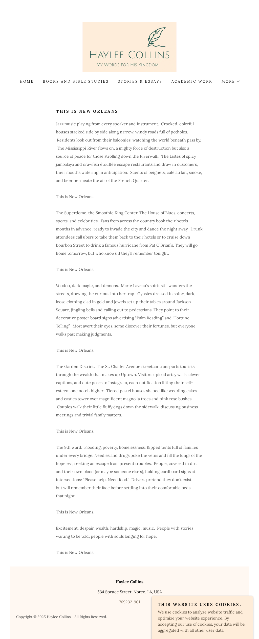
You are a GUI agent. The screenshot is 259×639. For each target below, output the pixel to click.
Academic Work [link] (191, 81)
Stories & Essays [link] (140, 81)
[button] (230, 81)
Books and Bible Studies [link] (76, 81)
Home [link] (27, 81)
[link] (129, 46)
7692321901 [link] (129, 601)
